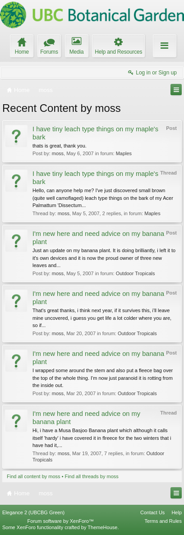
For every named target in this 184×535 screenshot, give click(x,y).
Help (176, 512)
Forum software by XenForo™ (61, 521)
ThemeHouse (102, 527)
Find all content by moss (33, 476)
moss (58, 153)
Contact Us (152, 512)
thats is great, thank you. (59, 145)
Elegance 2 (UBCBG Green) (33, 512)
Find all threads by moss (92, 476)
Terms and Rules (163, 521)
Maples (124, 153)
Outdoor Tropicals (135, 273)
